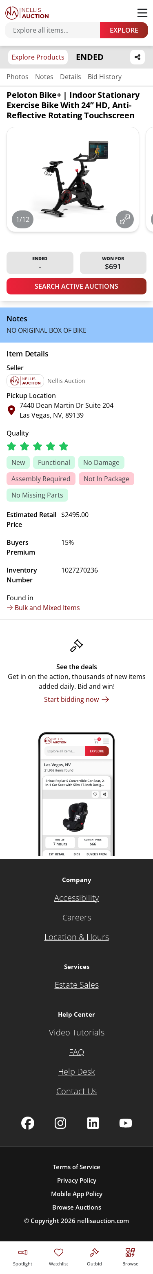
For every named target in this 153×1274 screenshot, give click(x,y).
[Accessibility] (76, 898)
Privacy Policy (76, 1180)
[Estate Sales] (77, 985)
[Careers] (76, 917)
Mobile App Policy (76, 1194)
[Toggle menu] (142, 13)
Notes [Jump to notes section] (44, 76)
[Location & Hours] (76, 937)
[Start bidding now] (76, 699)
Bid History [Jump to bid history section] (105, 76)
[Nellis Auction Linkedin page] (93, 1123)
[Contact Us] (76, 1091)
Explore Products (37, 57)
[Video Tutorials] (76, 1032)
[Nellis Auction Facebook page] (27, 1123)
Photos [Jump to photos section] (18, 76)
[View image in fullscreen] (125, 219)
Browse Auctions (76, 1207)
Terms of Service (76, 1167)
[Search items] (56, 30)
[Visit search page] (130, 1256)
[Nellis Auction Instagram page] (60, 1123)
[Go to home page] (27, 13)
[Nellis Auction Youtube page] (125, 1123)
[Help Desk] (76, 1071)
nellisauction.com (103, 1220)
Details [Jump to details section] (70, 76)
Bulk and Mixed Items (43, 607)
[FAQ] (76, 1052)
